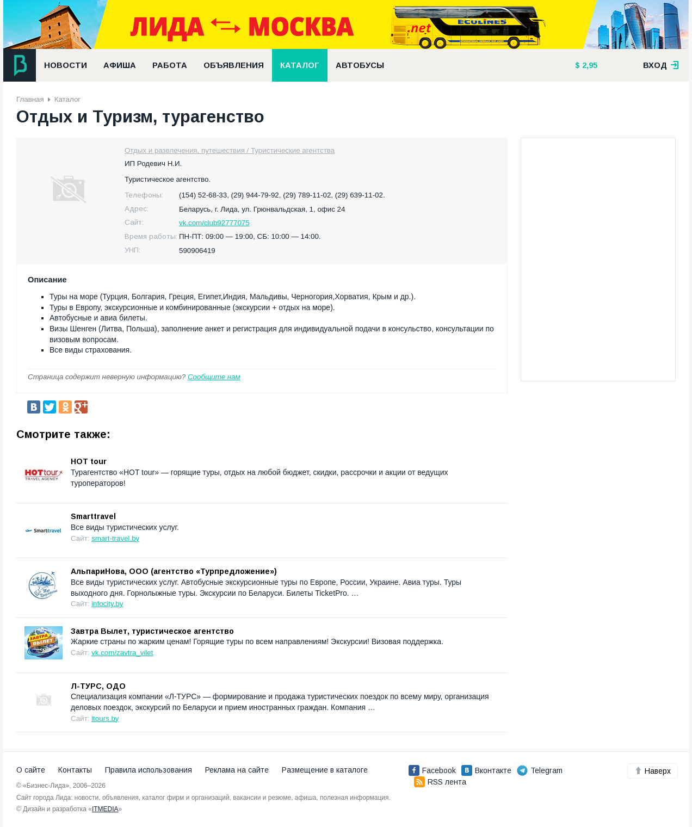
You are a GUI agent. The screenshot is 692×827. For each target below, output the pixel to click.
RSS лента (440, 781)
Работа (169, 65)
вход (661, 65)
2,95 (588, 65)
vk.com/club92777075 (214, 223)
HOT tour (89, 461)
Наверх (652, 771)
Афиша (119, 65)
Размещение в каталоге (325, 770)
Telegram (540, 770)
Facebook (432, 770)
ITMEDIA (105, 809)
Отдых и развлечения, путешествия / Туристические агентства (230, 150)
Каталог (299, 65)
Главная (30, 99)
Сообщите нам (214, 377)
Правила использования (148, 770)
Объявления (233, 65)
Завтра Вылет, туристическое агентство (152, 631)
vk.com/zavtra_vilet (122, 653)
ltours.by (105, 718)
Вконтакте (486, 770)
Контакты (75, 770)
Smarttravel (93, 516)
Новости (65, 65)
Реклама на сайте (237, 770)
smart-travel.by (115, 538)
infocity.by (107, 604)
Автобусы (360, 65)
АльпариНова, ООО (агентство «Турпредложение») (174, 571)
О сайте (30, 770)
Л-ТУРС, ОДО (98, 686)
